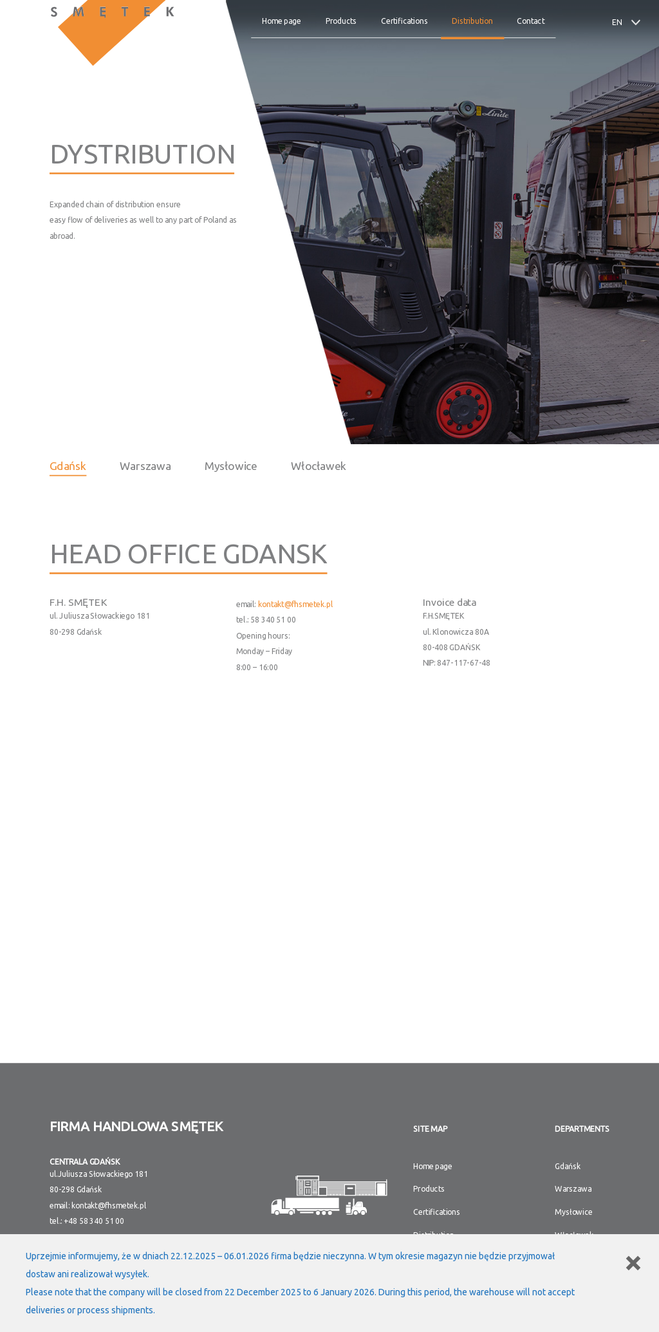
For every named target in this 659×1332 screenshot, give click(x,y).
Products (341, 21)
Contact (530, 21)
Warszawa (145, 465)
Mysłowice (231, 465)
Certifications (404, 21)
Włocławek (319, 465)
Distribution (473, 21)
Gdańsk (68, 465)
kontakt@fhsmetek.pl (295, 604)
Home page (282, 21)
